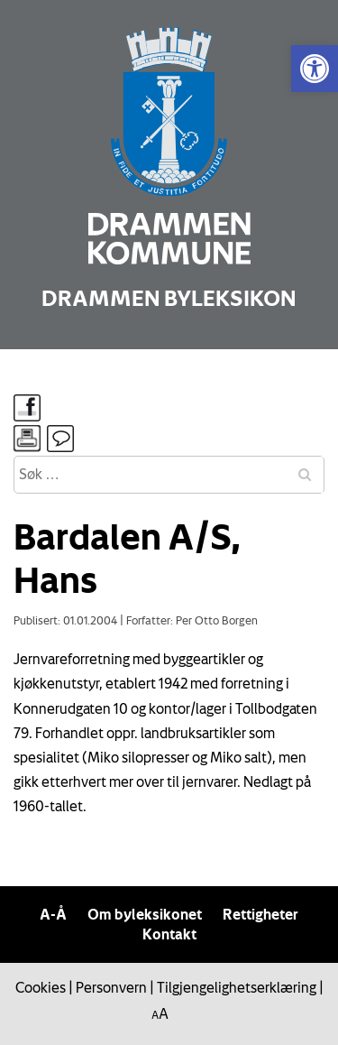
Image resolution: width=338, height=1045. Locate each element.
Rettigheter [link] (260, 914)
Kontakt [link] (169, 934)
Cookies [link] (40, 987)
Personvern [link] (111, 987)
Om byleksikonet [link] (144, 914)
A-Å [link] (53, 914)
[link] (314, 68)
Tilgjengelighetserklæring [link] (236, 987)
